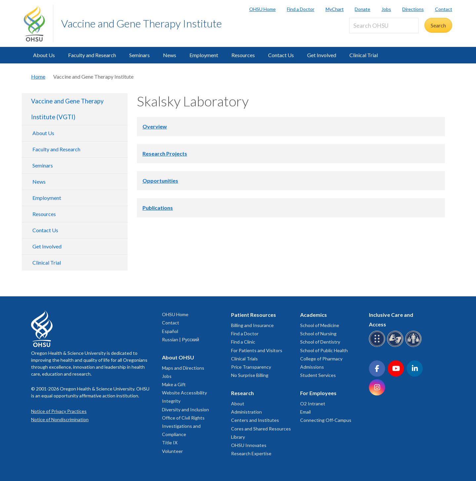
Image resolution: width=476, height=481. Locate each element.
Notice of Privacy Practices (59, 411)
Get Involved (321, 55)
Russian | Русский (180, 339)
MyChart (335, 9)
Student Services (318, 375)
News (169, 55)
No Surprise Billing (249, 375)
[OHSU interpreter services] (414, 346)
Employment (203, 55)
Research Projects (164, 153)
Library (238, 437)
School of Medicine (319, 325)
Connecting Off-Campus (325, 420)
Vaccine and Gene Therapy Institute (141, 23)
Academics (313, 315)
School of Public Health (324, 350)
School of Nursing (318, 333)
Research (242, 393)
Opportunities (160, 180)
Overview (154, 126)
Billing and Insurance (252, 325)
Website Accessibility (184, 392)
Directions (413, 9)
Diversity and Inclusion (185, 409)
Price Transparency (251, 367)
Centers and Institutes (255, 420)
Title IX (170, 442)
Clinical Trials (244, 358)
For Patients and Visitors (256, 350)
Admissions (312, 367)
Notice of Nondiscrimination (60, 419)
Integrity (171, 401)
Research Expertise (251, 453)
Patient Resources (253, 315)
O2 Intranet (312, 403)
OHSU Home (262, 9)
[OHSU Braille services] (378, 346)
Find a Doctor (300, 9)
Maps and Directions (183, 368)
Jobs (386, 9)
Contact (443, 9)
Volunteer (172, 451)
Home (38, 76)
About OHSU (178, 357)
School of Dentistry (320, 342)
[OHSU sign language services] (396, 346)
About (237, 403)
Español (170, 331)
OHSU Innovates (248, 445)
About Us (44, 55)
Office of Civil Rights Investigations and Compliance (183, 426)
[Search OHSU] (383, 25)
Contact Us (281, 55)
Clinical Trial (363, 55)
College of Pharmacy (321, 358)
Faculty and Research (92, 55)
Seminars (139, 55)
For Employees (318, 393)
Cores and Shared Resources (261, 428)
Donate (362, 9)
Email (305, 412)
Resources (243, 55)
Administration (246, 412)
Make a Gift (174, 384)
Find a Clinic (243, 342)
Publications (157, 207)
